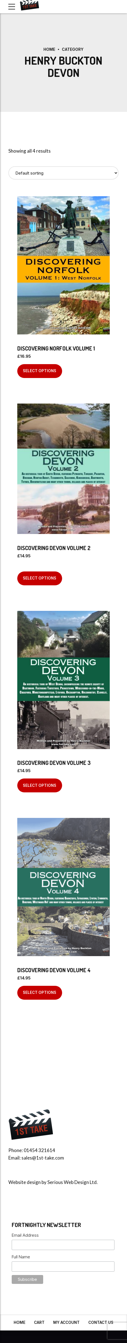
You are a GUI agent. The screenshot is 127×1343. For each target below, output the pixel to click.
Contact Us (100, 1322)
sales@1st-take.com (42, 1158)
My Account (66, 1322)
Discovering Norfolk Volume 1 (56, 348)
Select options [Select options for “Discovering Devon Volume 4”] (39, 992)
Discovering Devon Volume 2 (54, 547)
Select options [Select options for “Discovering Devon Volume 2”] (39, 578)
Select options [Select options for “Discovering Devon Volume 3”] (39, 785)
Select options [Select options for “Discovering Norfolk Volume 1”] (39, 371)
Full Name (21, 1256)
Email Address (25, 1235)
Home (49, 49)
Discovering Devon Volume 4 (54, 970)
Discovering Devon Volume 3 (54, 762)
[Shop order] (63, 173)
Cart (39, 1322)
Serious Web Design (68, 1182)
